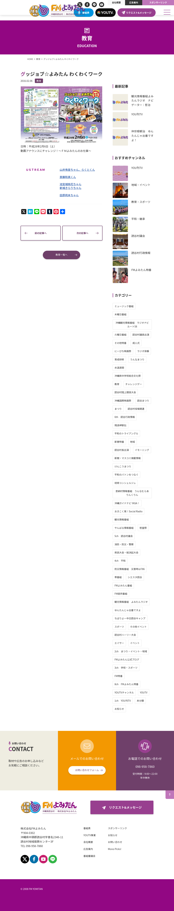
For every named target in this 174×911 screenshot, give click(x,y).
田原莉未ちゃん (67, 197)
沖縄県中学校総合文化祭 (139, 375)
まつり (130, 408)
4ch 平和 (131, 560)
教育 (27, 80)
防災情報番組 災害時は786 (141, 569)
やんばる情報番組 (135, 527)
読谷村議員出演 (152, 334)
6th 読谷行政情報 (136, 417)
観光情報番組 (133, 519)
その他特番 (132, 343)
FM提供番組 (132, 593)
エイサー (131, 643)
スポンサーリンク (158, 2)
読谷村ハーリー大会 (137, 634)
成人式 (147, 343)
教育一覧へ (61, 256)
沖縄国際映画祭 (134, 400)
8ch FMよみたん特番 (138, 684)
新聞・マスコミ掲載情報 (139, 458)
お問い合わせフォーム (87, 770)
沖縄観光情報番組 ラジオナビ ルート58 (145, 324)
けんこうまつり (134, 466)
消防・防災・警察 (135, 544)
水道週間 (131, 367)
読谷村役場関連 (148, 408)
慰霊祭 (155, 527)
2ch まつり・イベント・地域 (142, 651)
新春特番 (131, 441)
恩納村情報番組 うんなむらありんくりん (144, 492)
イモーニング (154, 450)
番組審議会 (77, 856)
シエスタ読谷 (147, 577)
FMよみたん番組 (135, 585)
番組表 (85, 12)
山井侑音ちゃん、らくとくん (75, 172)
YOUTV (155, 692)
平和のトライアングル (138, 433)
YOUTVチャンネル (136, 692)
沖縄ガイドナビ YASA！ (139, 503)
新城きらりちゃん (68, 190)
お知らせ (131, 708)
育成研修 (131, 359)
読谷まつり (155, 400)
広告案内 (133, 2)
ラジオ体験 (155, 351)
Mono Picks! (102, 849)
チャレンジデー (145, 384)
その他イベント (150, 626)
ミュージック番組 (135, 306)
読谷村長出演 (133, 450)
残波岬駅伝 (132, 425)
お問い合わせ (103, 842)
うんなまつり (149, 359)
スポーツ (131, 626)
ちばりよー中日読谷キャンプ (141, 618)
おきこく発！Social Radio (140, 511)
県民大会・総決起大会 (138, 552)
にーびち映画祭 (134, 351)
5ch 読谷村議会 (135, 536)
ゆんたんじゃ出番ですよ (139, 610)
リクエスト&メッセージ (138, 12)
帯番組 (130, 577)
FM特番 (130, 676)
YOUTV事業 (78, 835)
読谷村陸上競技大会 (137, 392)
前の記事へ (37, 235)
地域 (144, 441)
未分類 (152, 700)
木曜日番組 (132, 314)
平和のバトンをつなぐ (138, 474)
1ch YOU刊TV (134, 700)
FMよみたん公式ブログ (138, 659)
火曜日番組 (132, 334)
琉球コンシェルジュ (137, 483)
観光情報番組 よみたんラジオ (143, 601)
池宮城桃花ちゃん (68, 186)
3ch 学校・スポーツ (137, 667)
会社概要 (116, 2)
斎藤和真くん (66, 179)
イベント (146, 643)
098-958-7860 (144, 766)
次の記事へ (86, 235)
